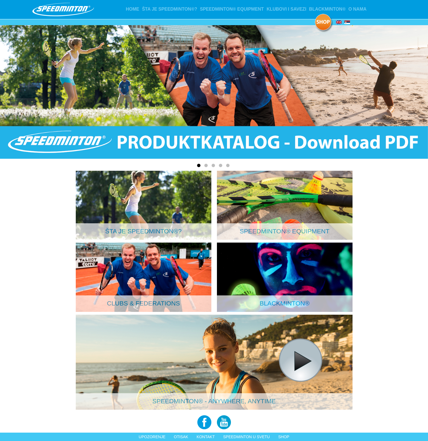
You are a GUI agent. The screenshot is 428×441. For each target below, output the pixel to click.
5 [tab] (228, 166)
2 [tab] (207, 166)
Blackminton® (327, 9)
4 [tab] (221, 166)
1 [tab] (199, 166)
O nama (357, 9)
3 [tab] (214, 166)
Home (132, 9)
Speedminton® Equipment (232, 9)
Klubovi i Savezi (286, 9)
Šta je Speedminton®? (169, 9)
